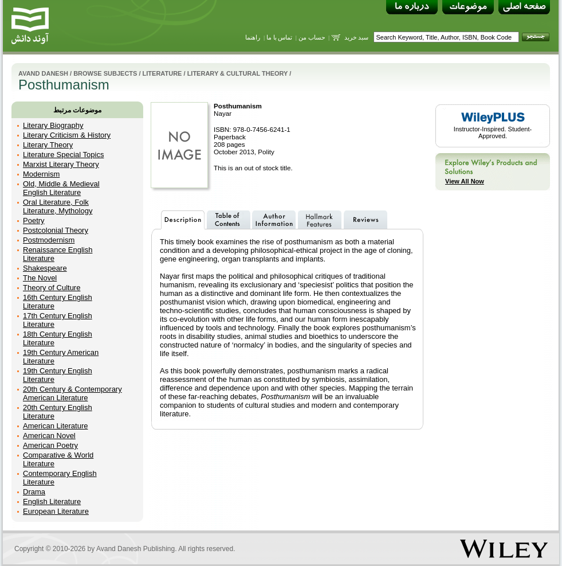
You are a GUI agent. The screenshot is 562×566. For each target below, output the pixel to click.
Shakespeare (45, 268)
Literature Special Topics (63, 154)
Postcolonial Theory (55, 230)
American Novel (49, 435)
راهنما (252, 37)
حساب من (311, 37)
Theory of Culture (51, 287)
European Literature (56, 511)
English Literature (52, 501)
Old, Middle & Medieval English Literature (61, 188)
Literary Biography (53, 125)
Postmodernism (48, 240)
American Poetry (50, 445)
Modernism (41, 174)
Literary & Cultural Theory (237, 73)
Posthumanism (238, 106)
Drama (34, 491)
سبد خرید (356, 37)
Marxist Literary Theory (61, 164)
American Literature (55, 425)
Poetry (34, 220)
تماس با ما (279, 37)
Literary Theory (48, 144)
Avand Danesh (43, 73)
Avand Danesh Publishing (135, 549)
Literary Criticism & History (67, 135)
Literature (162, 73)
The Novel (40, 278)
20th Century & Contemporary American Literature (72, 393)
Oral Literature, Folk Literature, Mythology (57, 206)
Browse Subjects (105, 73)
